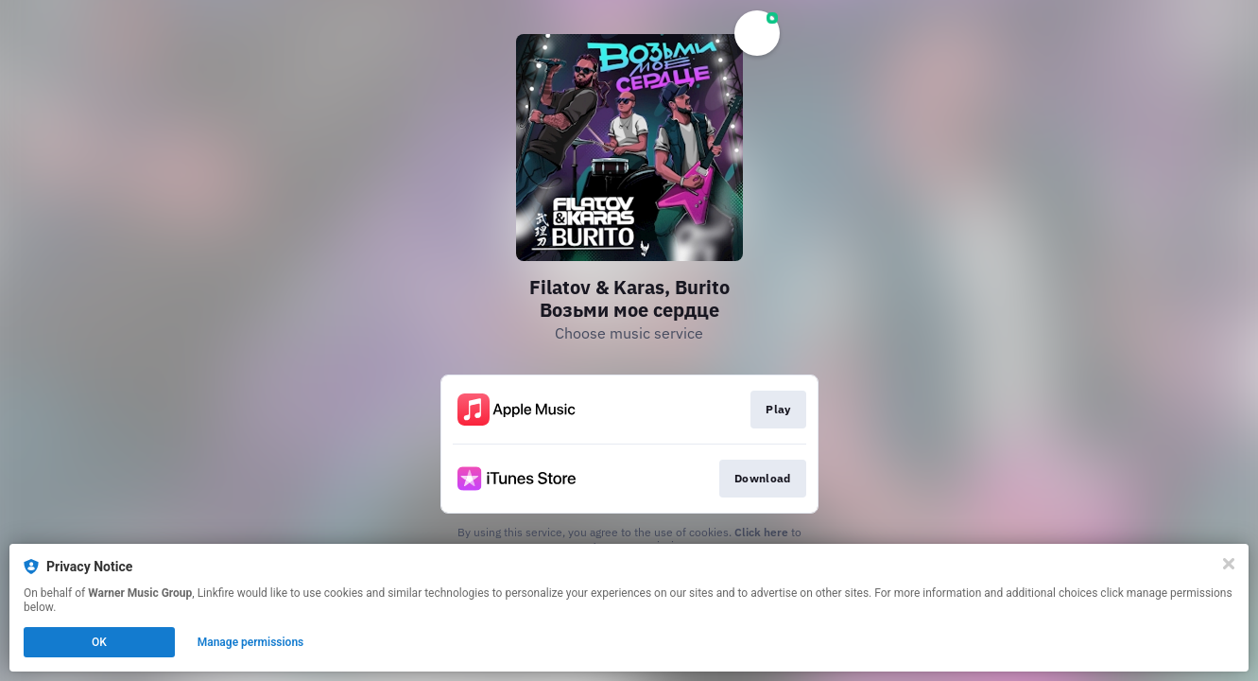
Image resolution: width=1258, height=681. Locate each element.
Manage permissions (251, 642)
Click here (761, 532)
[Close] (1229, 564)
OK (99, 642)
